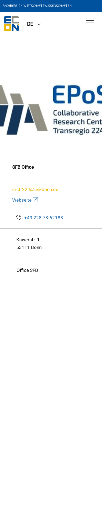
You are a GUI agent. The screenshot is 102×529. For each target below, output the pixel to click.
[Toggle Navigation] (90, 23)
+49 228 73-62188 (43, 217)
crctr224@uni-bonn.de (35, 189)
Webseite (25, 200)
